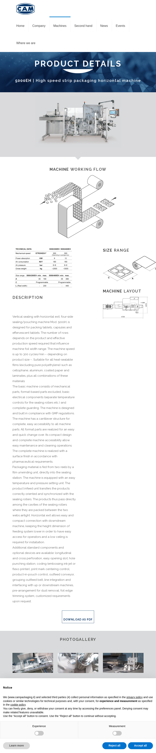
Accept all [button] (140, 745)
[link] (32, 663)
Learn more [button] (16, 745)
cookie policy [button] (17, 704)
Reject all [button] (114, 745)
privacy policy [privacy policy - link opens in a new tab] (134, 697)
